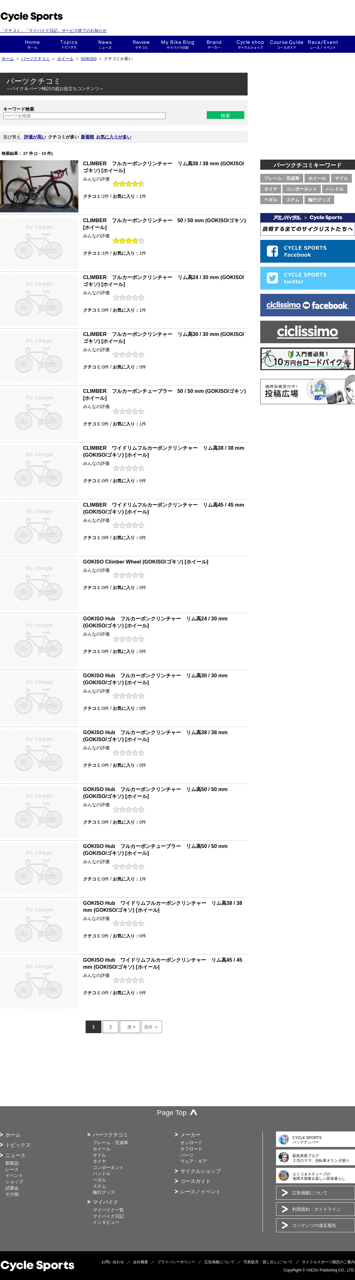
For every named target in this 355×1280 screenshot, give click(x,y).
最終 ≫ (151, 1026)
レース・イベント (323, 44)
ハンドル (335, 189)
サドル (341, 178)
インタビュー (106, 1222)
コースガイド (286, 44)
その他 (12, 1194)
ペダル (270, 199)
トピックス (69, 44)
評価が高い (35, 136)
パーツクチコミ (35, 59)
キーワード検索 (18, 109)
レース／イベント (200, 1191)
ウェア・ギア (193, 1161)
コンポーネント (301, 189)
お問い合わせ (112, 1262)
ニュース (105, 44)
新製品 (12, 1163)
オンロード (191, 1142)
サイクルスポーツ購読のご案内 (328, 1262)
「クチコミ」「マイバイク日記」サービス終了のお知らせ (53, 30)
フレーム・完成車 (281, 178)
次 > (131, 1026)
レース (12, 1169)
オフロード (191, 1148)
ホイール (65, 59)
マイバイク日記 (108, 1216)
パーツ (187, 1155)
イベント (14, 1175)
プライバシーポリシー (176, 1262)
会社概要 (140, 1262)
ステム (292, 199)
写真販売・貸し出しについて (268, 1262)
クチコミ (141, 44)
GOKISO (89, 59)
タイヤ (270, 189)
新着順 (87, 136)
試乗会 (12, 1188)
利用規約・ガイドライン (316, 1209)
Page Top (172, 1113)
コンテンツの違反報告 (314, 1225)
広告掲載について (310, 1192)
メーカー (214, 44)
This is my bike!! (177, 44)
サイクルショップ (200, 1171)
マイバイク (105, 1202)
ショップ (250, 44)
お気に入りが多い (113, 136)
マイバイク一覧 (108, 1209)
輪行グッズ (319, 199)
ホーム (32, 44)
